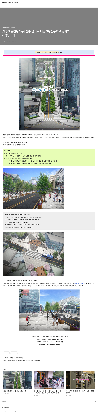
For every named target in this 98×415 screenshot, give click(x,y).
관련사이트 (5, 402)
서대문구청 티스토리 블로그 (11, 2)
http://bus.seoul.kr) (80, 283)
